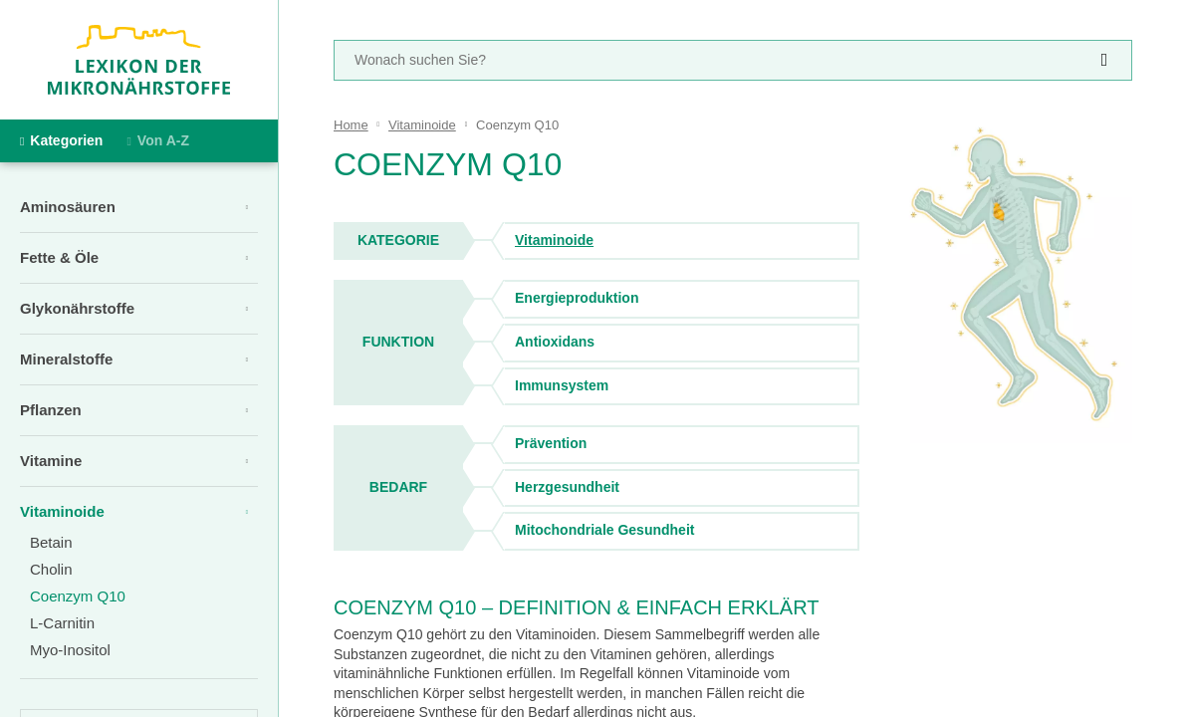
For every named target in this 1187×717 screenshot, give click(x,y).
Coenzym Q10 (77, 596)
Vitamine (51, 460)
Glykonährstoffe (77, 308)
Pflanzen (51, 409)
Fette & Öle (59, 257)
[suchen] (1104, 60)
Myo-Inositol (70, 649)
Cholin (51, 569)
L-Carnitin (62, 622)
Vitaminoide (62, 511)
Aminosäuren (68, 206)
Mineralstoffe (66, 359)
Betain (51, 542)
